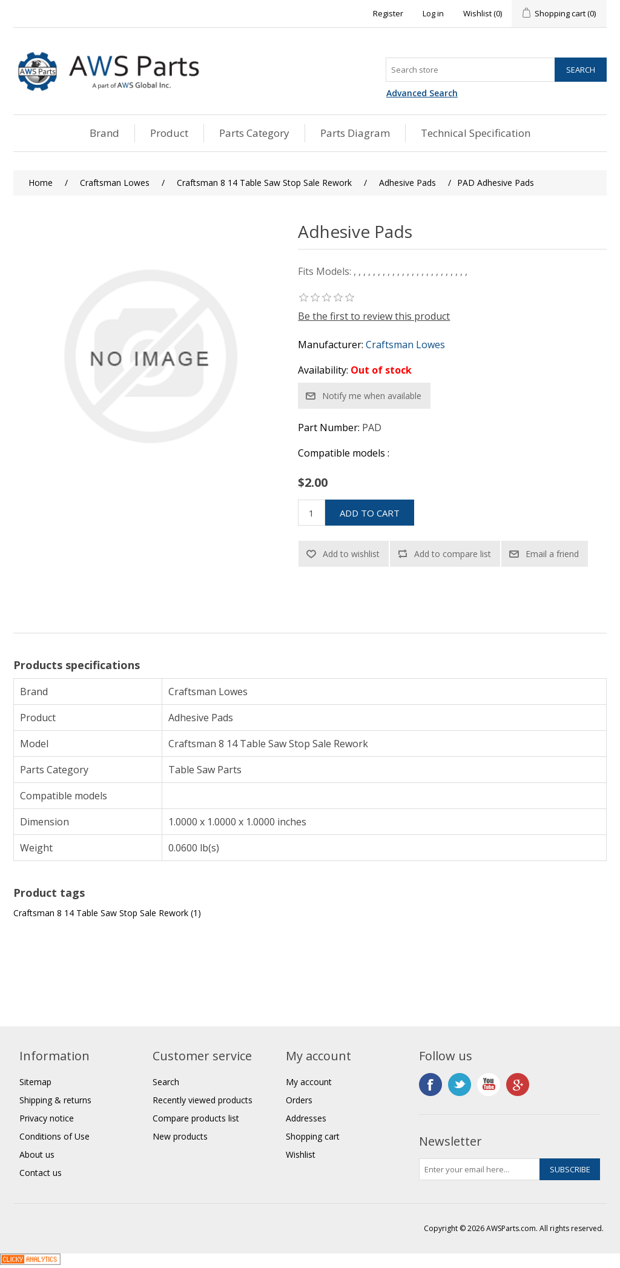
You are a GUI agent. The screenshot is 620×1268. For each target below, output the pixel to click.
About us (36, 1154)
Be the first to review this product (374, 316)
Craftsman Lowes (405, 344)
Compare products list (196, 1118)
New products (180, 1136)
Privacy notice (46, 1118)
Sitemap (35, 1082)
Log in (433, 13)
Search (166, 1082)
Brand (104, 133)
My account (309, 1082)
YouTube (488, 1084)
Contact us (40, 1172)
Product (169, 133)
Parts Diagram (355, 133)
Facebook (430, 1084)
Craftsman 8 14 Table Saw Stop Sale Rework (100, 913)
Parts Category (254, 133)
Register (388, 13)
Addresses (306, 1118)
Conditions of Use (54, 1136)
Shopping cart (313, 1136)
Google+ (517, 1084)
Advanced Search (422, 93)
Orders (299, 1100)
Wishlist (300, 1154)
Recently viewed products (202, 1100)
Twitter (459, 1084)
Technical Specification (475, 133)
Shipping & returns (55, 1100)
